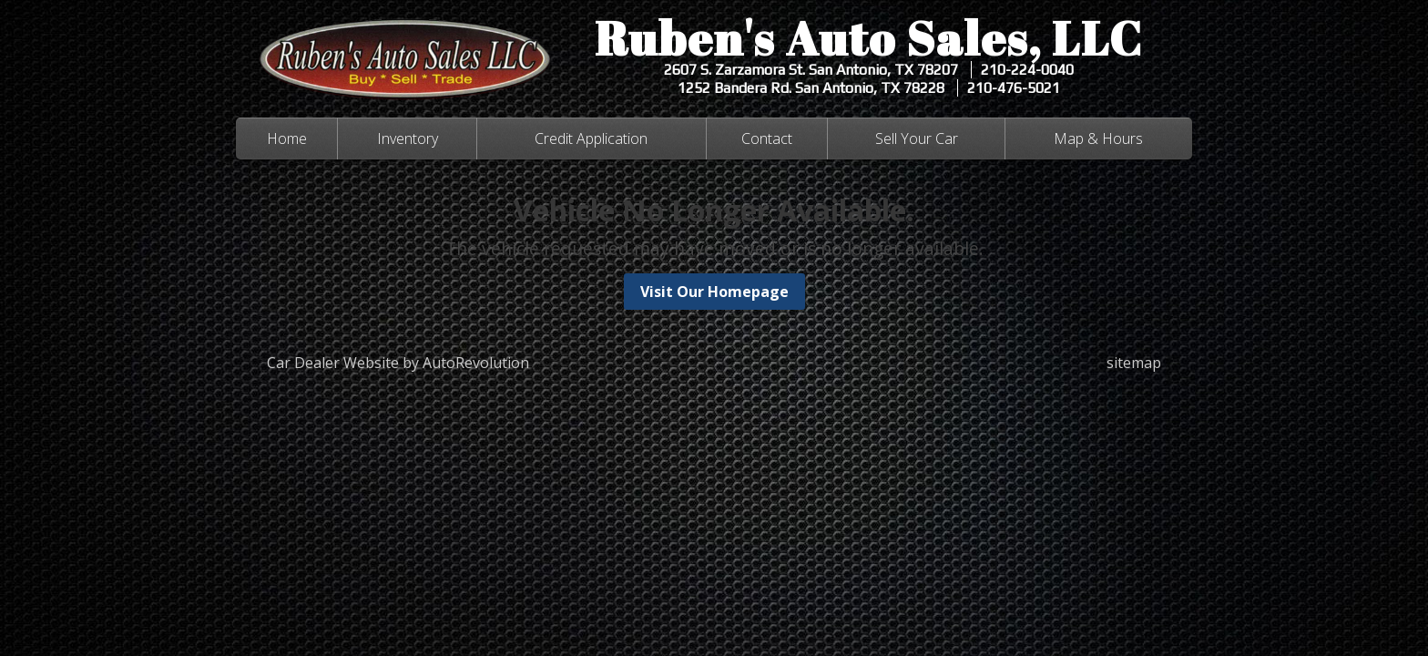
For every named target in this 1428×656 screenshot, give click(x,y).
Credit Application (591, 138)
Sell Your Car (916, 138)
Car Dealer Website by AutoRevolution (398, 363)
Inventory (407, 138)
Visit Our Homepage (714, 292)
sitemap (1134, 363)
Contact (766, 138)
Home (287, 138)
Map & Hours (1098, 138)
